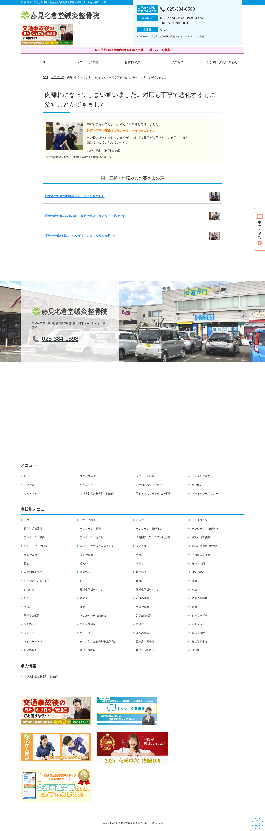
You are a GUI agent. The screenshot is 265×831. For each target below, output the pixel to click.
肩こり (28, 598)
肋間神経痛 (86, 554)
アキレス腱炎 (88, 624)
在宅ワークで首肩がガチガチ (97, 546)
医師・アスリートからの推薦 (153, 493)
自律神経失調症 (33, 572)
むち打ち (29, 589)
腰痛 (82, 606)
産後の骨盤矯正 (201, 598)
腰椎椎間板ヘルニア (147, 589)
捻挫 (26, 563)
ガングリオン (199, 519)
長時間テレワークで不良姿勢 (153, 537)
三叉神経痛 (30, 554)
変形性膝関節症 (89, 650)
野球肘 (140, 624)
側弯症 (140, 580)
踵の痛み (85, 572)
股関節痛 (141, 572)
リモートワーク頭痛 (35, 546)
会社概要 (197, 484)
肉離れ (196, 589)
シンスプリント (33, 632)
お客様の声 (132, 62)
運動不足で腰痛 (201, 537)
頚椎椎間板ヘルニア (91, 589)
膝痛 (194, 580)
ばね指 (196, 650)
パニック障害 (88, 519)
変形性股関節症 (145, 650)
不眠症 (28, 606)
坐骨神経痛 (142, 606)
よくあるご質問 (201, 476)
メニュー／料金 (88, 62)
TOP (43, 62)
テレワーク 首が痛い (205, 528)
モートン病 (198, 563)
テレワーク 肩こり (91, 537)
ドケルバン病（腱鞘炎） (94, 615)
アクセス (177, 62)
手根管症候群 (32, 615)
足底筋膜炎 (30, 650)
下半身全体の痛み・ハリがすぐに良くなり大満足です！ (82, 235)
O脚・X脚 (197, 572)
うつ (26, 519)
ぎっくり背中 (199, 615)
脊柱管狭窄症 (199, 641)
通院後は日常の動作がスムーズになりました (75, 196)
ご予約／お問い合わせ (222, 62)
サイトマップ (32, 493)
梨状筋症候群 (144, 615)
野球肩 (140, 519)
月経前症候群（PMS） (205, 546)
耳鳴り (140, 563)
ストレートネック (34, 641)
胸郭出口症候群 (201, 554)
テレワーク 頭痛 (90, 528)
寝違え (84, 598)
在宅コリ (141, 546)
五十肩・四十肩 (145, 641)
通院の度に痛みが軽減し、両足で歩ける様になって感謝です (85, 216)
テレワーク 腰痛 (34, 537)
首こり (84, 580)
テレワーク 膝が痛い (149, 528)
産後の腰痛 (142, 632)
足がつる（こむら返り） (38, 580)
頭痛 (194, 606)
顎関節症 (29, 624)
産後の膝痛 (142, 598)
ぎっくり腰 (198, 632)
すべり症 (85, 632)
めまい (84, 563)
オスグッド (198, 624)
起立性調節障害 (33, 528)
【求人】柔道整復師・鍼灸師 (97, 493)
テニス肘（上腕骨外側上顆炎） (98, 641)
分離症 (140, 554)
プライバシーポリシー (205, 493)
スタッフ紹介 (88, 476)
